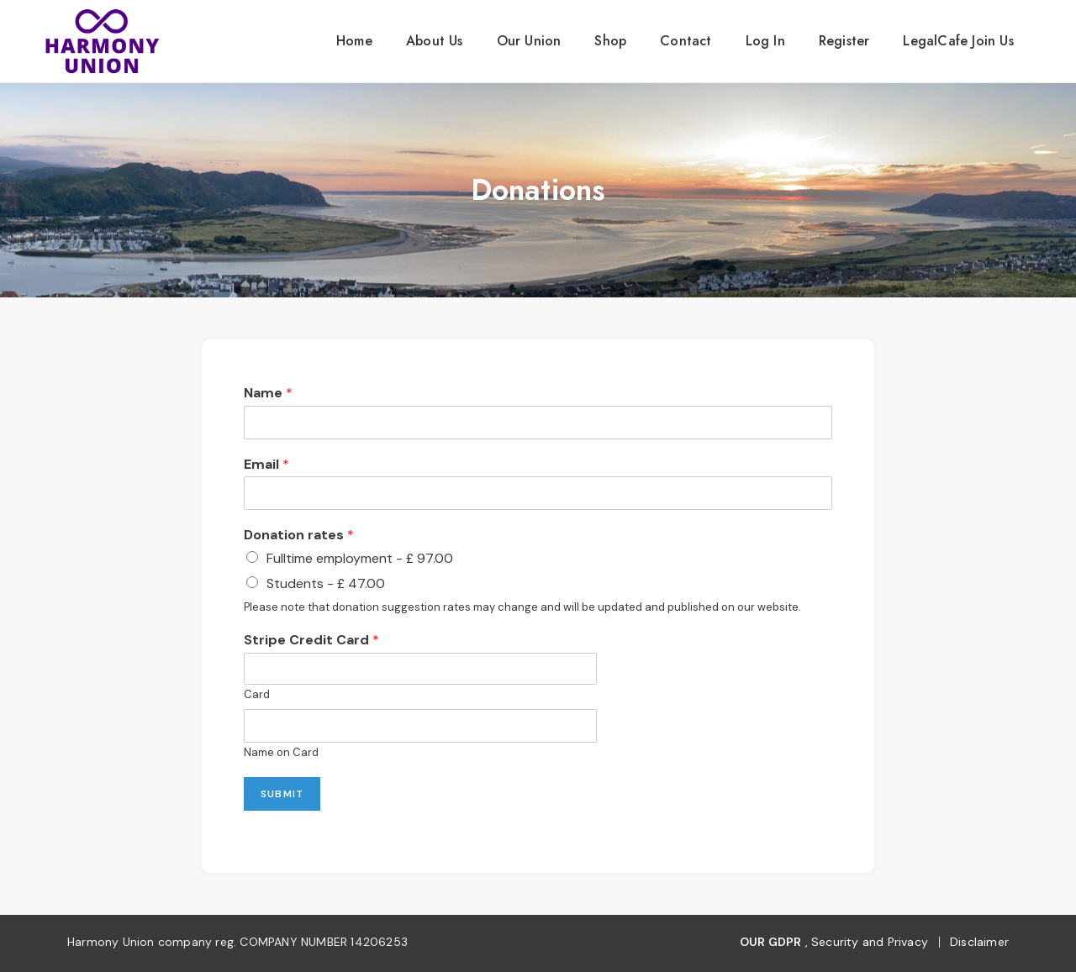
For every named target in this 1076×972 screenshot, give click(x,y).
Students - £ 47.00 (325, 583)
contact (685, 40)
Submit (282, 794)
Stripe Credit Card (311, 640)
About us (434, 40)
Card (257, 694)
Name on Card (281, 752)
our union (529, 40)
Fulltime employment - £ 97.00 (359, 558)
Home (354, 40)
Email (266, 464)
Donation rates (299, 535)
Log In (765, 40)
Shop (610, 40)
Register (844, 40)
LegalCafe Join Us (958, 40)
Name (268, 393)
